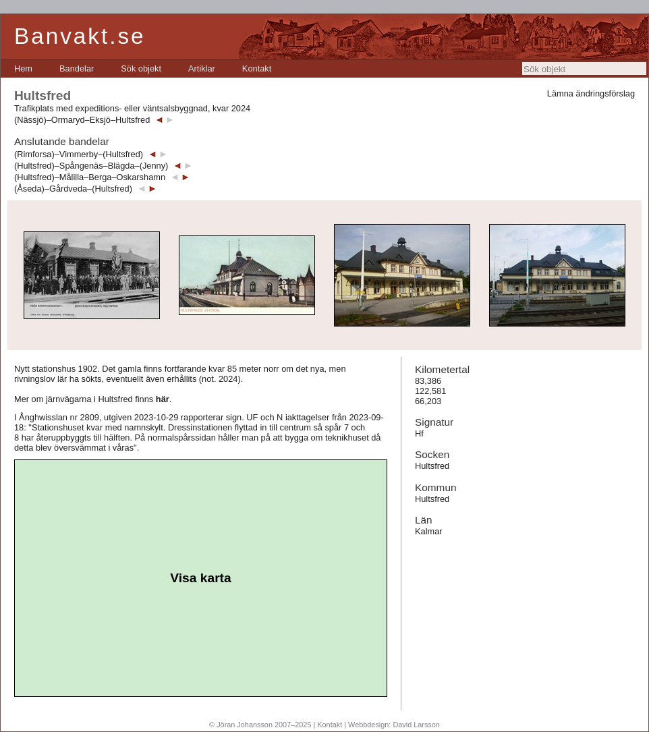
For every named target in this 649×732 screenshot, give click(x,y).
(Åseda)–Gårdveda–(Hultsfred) (73, 189)
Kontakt (256, 68)
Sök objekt (141, 68)
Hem (23, 68)
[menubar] (143, 68)
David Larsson (416, 725)
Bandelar (76, 68)
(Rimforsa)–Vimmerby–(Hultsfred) (78, 154)
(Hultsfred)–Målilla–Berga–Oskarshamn (89, 177)
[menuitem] (23, 68)
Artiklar (201, 68)
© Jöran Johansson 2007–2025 (260, 725)
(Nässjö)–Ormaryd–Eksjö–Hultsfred (82, 120)
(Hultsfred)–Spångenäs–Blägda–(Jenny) (91, 166)
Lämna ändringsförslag (591, 93)
